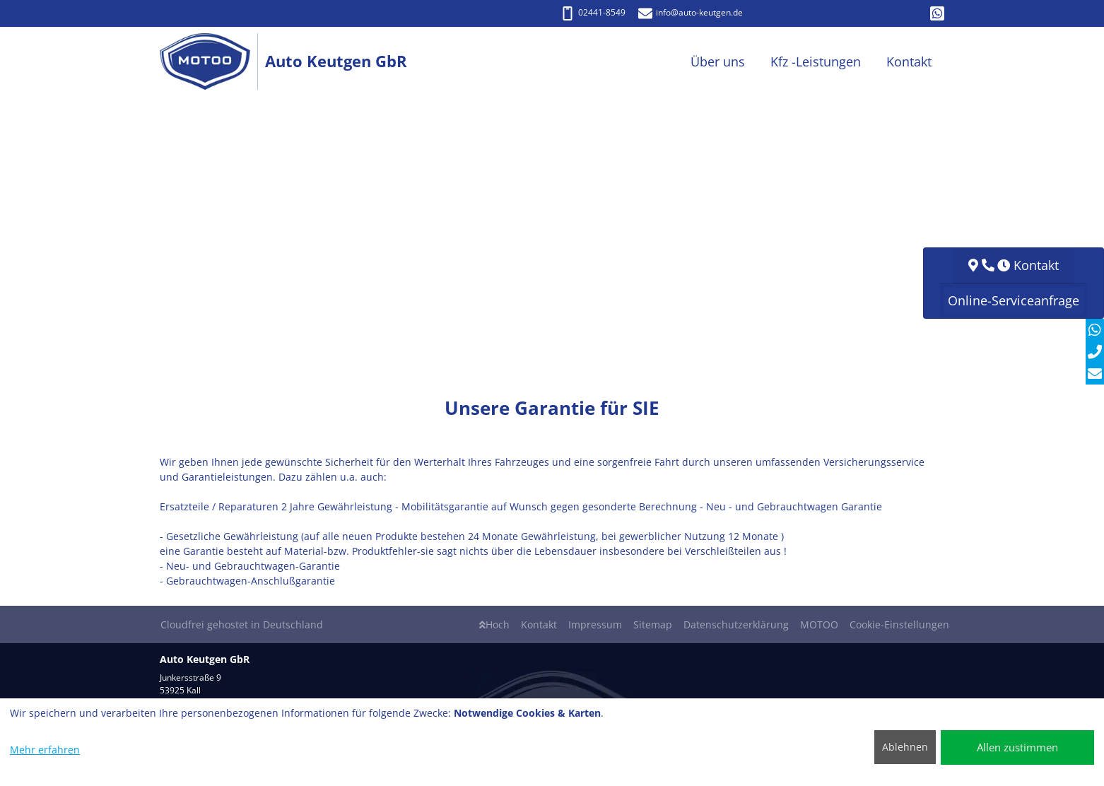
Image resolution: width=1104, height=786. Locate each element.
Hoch (494, 624)
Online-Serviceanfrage (1013, 300)
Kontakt (539, 624)
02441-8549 (593, 12)
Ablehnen (905, 746)
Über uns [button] (718, 61)
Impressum (595, 624)
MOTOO (819, 624)
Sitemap (652, 624)
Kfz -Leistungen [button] (815, 61)
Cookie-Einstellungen (899, 624)
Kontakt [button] (909, 61)
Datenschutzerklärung (736, 624)
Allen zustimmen (1017, 747)
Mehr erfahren (45, 749)
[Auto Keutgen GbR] (212, 62)
